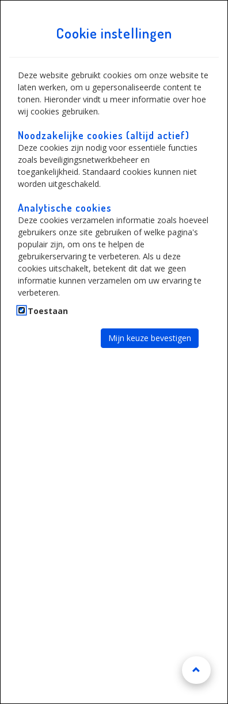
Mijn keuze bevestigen (149, 337)
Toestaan (48, 310)
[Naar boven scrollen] (196, 670)
